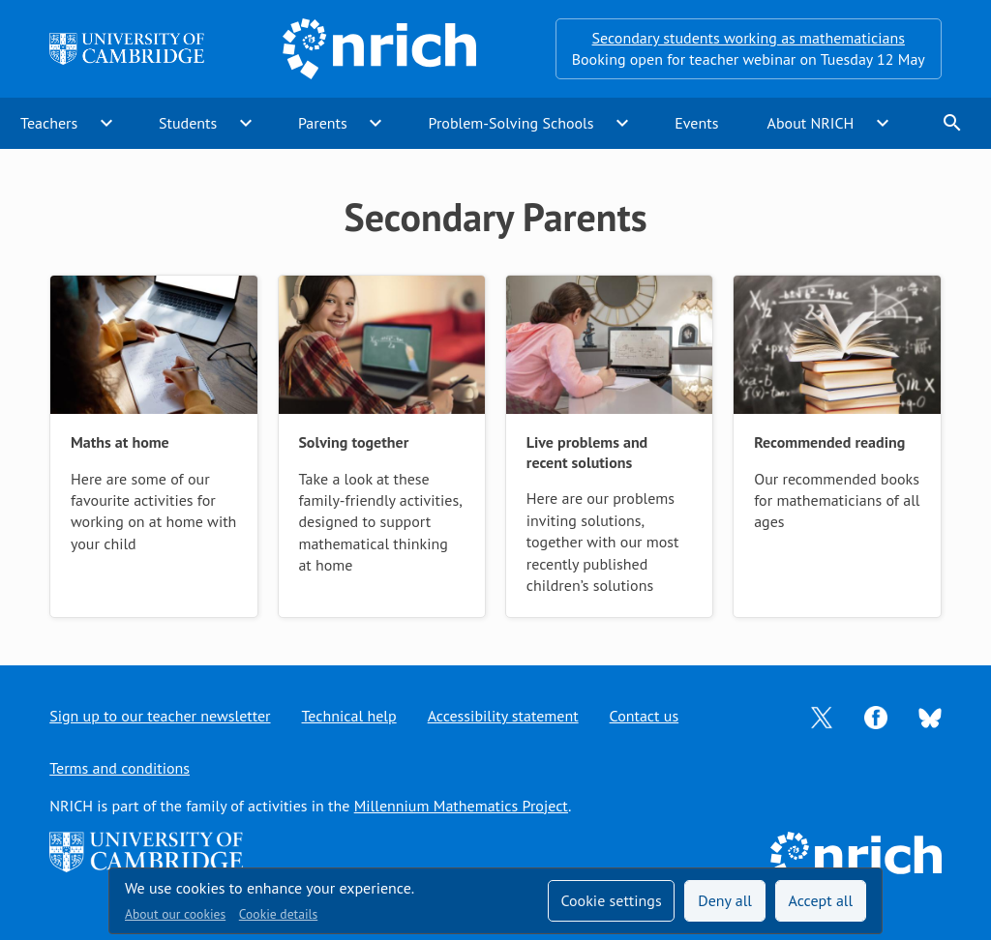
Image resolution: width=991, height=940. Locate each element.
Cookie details (278, 914)
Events (696, 122)
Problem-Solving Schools (511, 122)
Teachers (48, 122)
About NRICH (811, 122)
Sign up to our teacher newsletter (159, 715)
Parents (322, 122)
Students (188, 122)
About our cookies (175, 914)
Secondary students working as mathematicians (748, 37)
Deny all (725, 900)
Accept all (821, 900)
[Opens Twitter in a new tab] (821, 715)
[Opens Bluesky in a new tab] (930, 716)
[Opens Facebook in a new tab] (875, 715)
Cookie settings (610, 900)
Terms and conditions (119, 768)
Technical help (349, 715)
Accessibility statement (503, 715)
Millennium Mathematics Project (461, 805)
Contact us (644, 715)
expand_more (106, 122)
